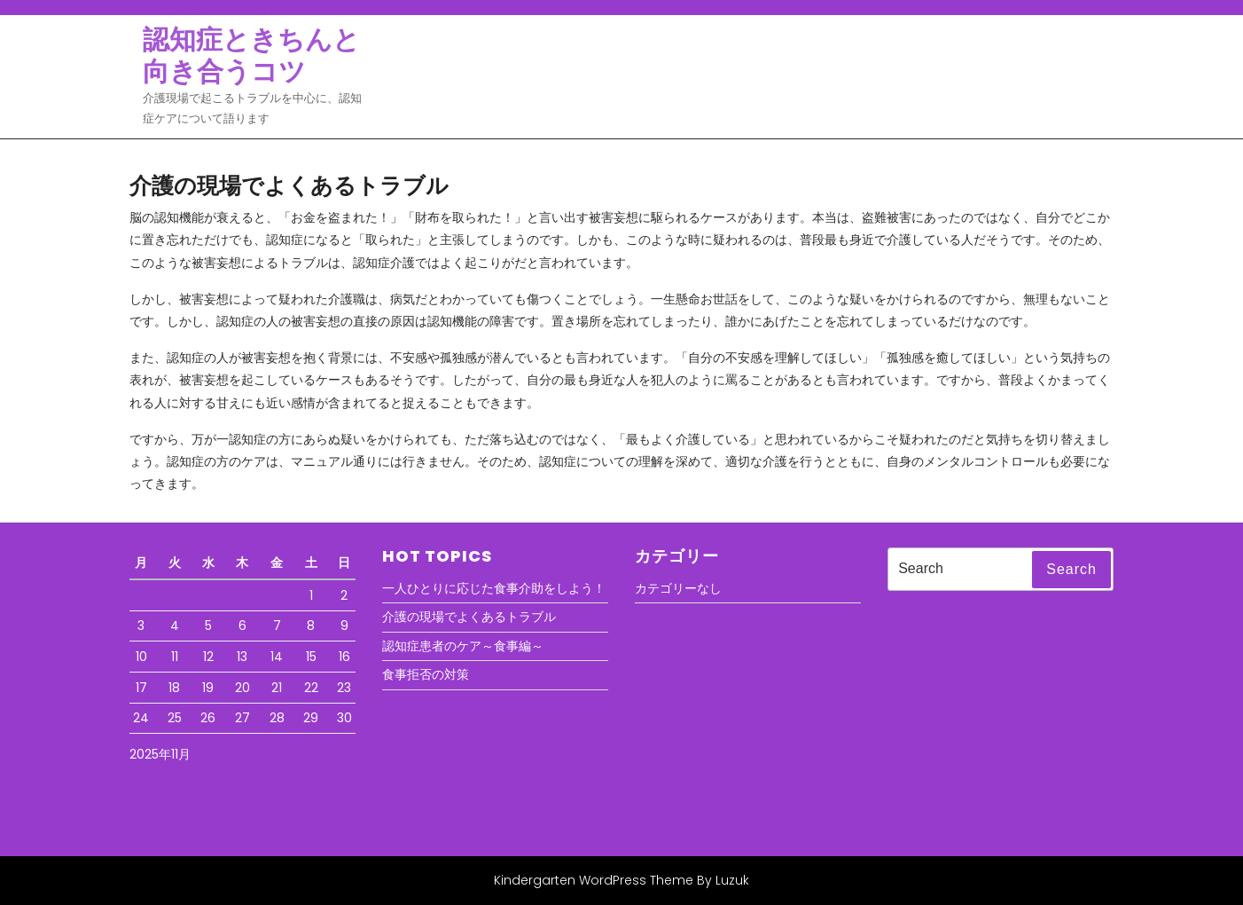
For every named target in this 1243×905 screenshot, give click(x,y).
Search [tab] (1071, 569)
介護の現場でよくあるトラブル (469, 617)
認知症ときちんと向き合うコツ (251, 55)
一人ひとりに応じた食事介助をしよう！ (494, 588)
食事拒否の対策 (425, 674)
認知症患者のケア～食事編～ (462, 646)
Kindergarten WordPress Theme (593, 880)
